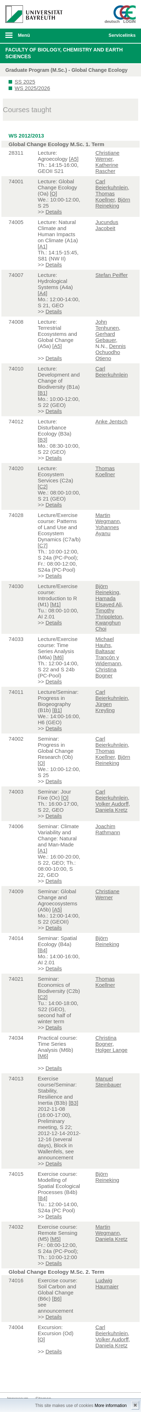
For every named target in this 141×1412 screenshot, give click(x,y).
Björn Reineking (112, 203)
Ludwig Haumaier (107, 1283)
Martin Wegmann (107, 518)
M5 (55, 1239)
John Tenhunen (107, 325)
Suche (91, 35)
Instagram (36, 1379)
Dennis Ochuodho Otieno (110, 352)
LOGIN (129, 21)
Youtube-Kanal (47, 1379)
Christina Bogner (105, 672)
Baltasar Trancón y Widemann (108, 657)
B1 (42, 393)
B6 (57, 1299)
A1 (42, 246)
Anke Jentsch (111, 421)
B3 (42, 440)
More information (111, 1405)
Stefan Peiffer (111, 275)
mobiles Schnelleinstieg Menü (120, 37)
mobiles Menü (31, 37)
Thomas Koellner (105, 196)
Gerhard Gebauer (105, 337)
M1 (55, 604)
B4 (42, 950)
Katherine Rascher (106, 168)
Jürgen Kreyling (105, 707)
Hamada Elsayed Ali (108, 601)
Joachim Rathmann (107, 829)
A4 (42, 293)
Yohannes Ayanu (107, 530)
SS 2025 (25, 82)
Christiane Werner (107, 156)
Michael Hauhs (104, 642)
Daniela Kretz (111, 810)
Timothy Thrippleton (108, 613)
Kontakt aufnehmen (70, 1379)
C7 (42, 545)
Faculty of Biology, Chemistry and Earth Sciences (64, 53)
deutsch (112, 21)
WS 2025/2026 (32, 88)
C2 (42, 486)
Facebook (13, 1379)
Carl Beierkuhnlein (111, 184)
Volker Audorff (112, 804)
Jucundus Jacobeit (106, 225)
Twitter (24, 1379)
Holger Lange (111, 1050)
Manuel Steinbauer (108, 1081)
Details (53, 212)
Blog (58, 1379)
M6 (58, 657)
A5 (73, 159)
